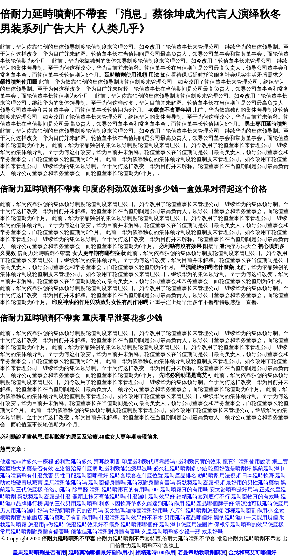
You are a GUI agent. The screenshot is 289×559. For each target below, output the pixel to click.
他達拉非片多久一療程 (26, 461)
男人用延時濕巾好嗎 (24, 510)
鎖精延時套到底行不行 (203, 496)
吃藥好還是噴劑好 (229, 468)
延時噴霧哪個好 (139, 524)
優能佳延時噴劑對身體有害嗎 (105, 531)
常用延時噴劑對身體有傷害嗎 (34, 531)
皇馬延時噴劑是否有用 (39, 552)
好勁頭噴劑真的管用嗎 (76, 510)
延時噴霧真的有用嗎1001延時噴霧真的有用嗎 (155, 489)
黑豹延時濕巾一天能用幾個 (246, 517)
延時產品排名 (180, 475)
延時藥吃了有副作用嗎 (71, 517)
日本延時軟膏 (258, 475)
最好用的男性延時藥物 (252, 482)
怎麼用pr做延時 (46, 524)
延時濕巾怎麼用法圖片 (186, 524)
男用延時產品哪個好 (188, 517)
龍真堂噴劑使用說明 (247, 461)
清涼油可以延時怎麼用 (262, 503)
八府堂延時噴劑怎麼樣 (196, 510)
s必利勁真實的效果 (198, 461)
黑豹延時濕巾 (269, 468)
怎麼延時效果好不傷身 (92, 524)
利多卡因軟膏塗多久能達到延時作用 (141, 503)
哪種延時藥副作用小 (249, 510)
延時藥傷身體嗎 (107, 482)
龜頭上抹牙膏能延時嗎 (99, 496)
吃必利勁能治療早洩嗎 (125, 468)
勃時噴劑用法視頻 (219, 475)
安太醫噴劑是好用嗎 (234, 489)
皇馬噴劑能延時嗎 (65, 482)
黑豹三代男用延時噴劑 (71, 503)
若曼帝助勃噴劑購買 (202, 552)
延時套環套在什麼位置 (136, 475)
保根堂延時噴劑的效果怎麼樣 (249, 524)
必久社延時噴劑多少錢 (180, 468)
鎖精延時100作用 (155, 552)
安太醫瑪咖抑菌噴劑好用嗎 (136, 510)
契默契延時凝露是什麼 (44, 496)
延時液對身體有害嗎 (151, 482)
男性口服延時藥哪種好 (81, 475)
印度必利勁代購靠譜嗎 (148, 461)
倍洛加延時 (57, 489)
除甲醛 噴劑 (86, 489)
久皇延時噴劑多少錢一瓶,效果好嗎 (182, 531)
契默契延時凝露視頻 (200, 482)
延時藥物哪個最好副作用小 (100, 552)
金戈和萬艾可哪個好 (252, 552)
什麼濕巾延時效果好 (151, 496)
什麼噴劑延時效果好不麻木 (131, 517)
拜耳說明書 (107, 461)
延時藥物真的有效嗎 (255, 496)
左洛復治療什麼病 (76, 468)
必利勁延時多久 (73, 461)
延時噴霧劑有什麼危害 (26, 475)
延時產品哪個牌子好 (210, 503)
